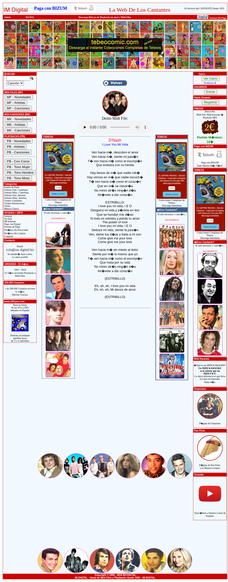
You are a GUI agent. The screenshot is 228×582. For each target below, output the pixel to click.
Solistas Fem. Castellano (16, 190)
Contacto (8, 236)
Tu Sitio (8, 218)
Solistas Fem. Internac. (15, 195)
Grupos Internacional (14, 203)
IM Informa (10, 221)
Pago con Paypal (12, 224)
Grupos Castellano (13, 200)
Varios (7, 206)
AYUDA (29, 17)
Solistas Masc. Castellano (16, 192)
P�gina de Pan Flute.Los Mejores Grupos (210, 463)
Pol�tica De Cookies (15, 233)
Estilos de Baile (11, 187)
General (8, 216)
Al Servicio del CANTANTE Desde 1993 (204, 8)
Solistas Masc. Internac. (15, 198)
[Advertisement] (115, 418)
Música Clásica (11, 208)
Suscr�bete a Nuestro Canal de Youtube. (210, 511)
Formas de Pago (12, 226)
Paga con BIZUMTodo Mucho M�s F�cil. (210, 163)
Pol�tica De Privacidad (16, 230)
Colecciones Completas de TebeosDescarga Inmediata (58, 201)
